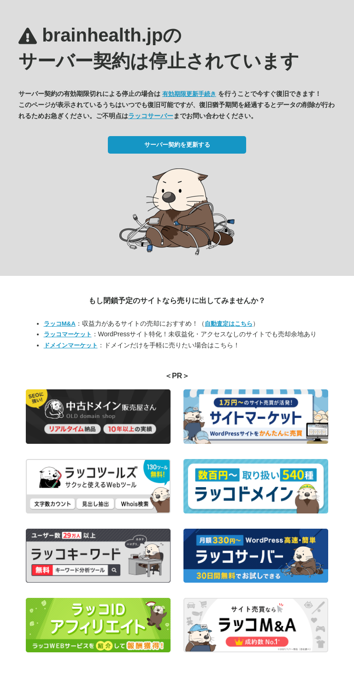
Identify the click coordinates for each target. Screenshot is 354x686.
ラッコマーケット (68, 334)
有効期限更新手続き (189, 93)
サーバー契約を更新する (177, 144)
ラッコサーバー (150, 115)
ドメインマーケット (71, 345)
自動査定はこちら (229, 323)
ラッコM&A (60, 323)
